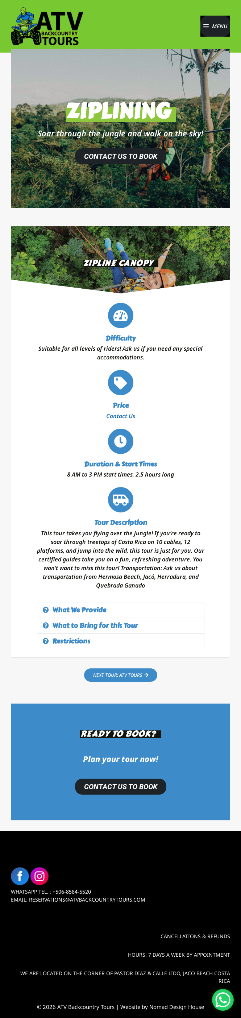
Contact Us (120, 416)
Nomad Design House (176, 1006)
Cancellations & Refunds (195, 936)
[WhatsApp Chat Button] (223, 1000)
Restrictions (71, 641)
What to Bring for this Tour (95, 626)
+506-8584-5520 (72, 891)
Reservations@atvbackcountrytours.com (87, 899)
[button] (120, 610)
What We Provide (79, 610)
